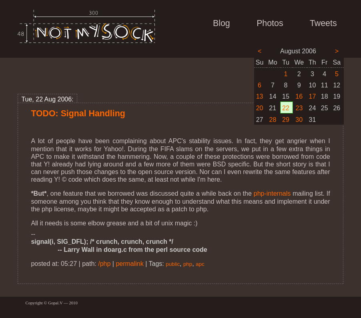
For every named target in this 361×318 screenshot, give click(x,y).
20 (259, 108)
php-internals (272, 193)
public (173, 264)
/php (104, 263)
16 (299, 96)
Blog (221, 23)
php (187, 264)
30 (299, 119)
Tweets (323, 23)
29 (285, 119)
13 (259, 96)
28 (273, 119)
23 (299, 108)
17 (312, 96)
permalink (129, 263)
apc (200, 264)
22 (285, 108)
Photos (270, 23)
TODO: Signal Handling (78, 113)
